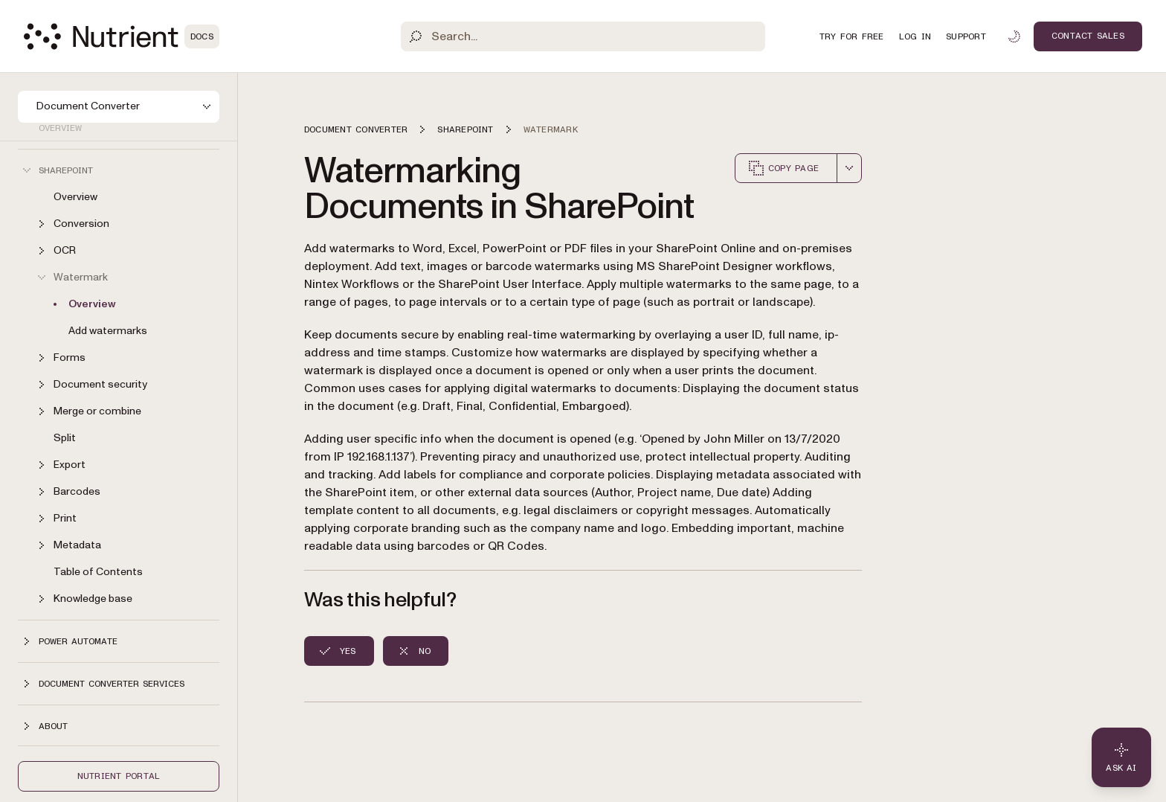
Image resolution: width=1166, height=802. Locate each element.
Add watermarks (107, 331)
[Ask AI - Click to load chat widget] (1121, 757)
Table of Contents (98, 572)
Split (65, 438)
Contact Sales (1087, 35)
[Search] (583, 36)
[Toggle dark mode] (1014, 36)
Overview (75, 197)
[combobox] (849, 168)
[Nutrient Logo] (121, 36)
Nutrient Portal (119, 775)
